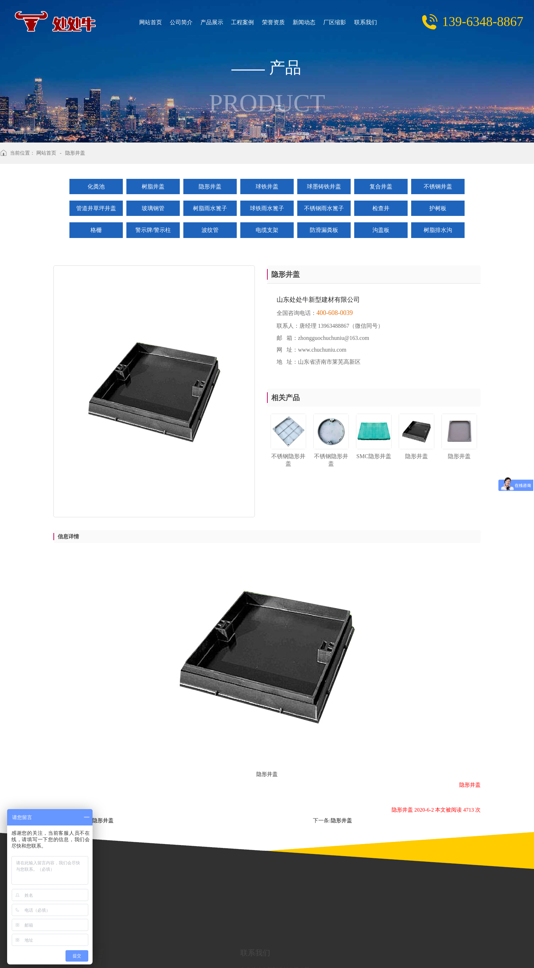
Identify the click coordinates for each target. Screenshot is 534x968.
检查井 (380, 208)
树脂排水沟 (438, 230)
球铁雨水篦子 (267, 208)
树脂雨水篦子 (210, 208)
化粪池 (96, 186)
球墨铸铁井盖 (324, 186)
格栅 (96, 230)
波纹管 (210, 230)
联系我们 (339, 22)
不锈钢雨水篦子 (324, 208)
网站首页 (140, 22)
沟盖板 (380, 230)
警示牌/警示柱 (153, 230)
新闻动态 (282, 22)
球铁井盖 (267, 186)
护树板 (437, 208)
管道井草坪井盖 (96, 208)
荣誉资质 (254, 22)
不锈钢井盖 (438, 186)
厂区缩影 (311, 22)
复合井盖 (381, 186)
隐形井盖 (210, 186)
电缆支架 (267, 230)
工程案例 (225, 22)
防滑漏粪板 (324, 230)
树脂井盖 (153, 186)
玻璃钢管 (153, 208)
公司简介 (168, 22)
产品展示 (197, 22)
